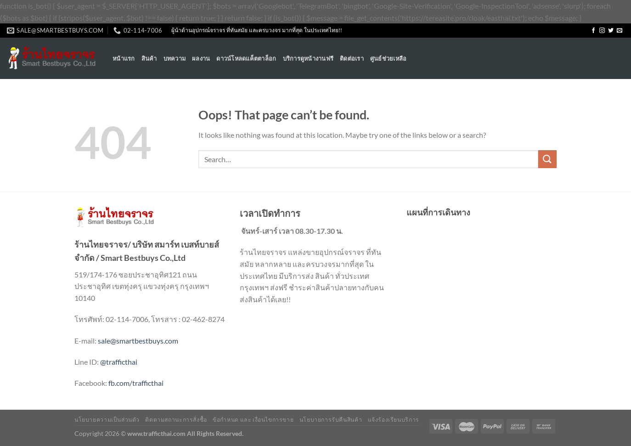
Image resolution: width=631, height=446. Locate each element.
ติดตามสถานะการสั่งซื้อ (176, 419)
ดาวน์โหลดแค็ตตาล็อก (246, 58)
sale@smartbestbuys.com (138, 340)
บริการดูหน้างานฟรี (308, 58)
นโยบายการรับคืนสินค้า (330, 419)
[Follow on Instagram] (602, 31)
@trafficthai (118, 361)
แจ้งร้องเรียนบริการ (393, 419)
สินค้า (149, 58)
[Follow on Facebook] (593, 31)
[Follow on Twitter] (611, 31)
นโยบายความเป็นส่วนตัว (107, 419)
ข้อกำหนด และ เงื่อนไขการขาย (253, 419)
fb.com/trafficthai (135, 382)
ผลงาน (201, 58)
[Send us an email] (619, 31)
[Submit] (547, 159)
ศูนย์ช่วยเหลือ (388, 58)
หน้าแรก (124, 58)
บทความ (174, 58)
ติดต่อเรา (352, 58)
